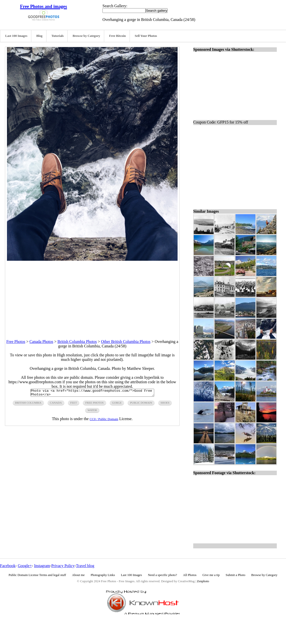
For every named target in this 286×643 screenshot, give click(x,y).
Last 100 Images (16, 36)
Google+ (25, 566)
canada (56, 404)
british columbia (28, 404)
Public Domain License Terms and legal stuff (37, 575)
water (92, 411)
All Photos (189, 575)
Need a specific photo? (162, 575)
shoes (165, 404)
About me (78, 575)
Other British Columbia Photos (125, 341)
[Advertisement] (92, 295)
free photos (94, 404)
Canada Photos (41, 341)
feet (73, 404)
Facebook (7, 566)
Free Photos (15, 341)
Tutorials (57, 36)
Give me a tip (211, 575)
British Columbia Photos (77, 341)
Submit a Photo (235, 575)
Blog (39, 36)
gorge (117, 404)
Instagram (42, 566)
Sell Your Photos (146, 36)
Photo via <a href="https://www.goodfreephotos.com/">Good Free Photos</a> (92, 393)
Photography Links (103, 575)
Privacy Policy (63, 566)
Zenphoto (203, 581)
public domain (141, 404)
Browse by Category (86, 36)
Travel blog (85, 566)
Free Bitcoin (117, 36)
